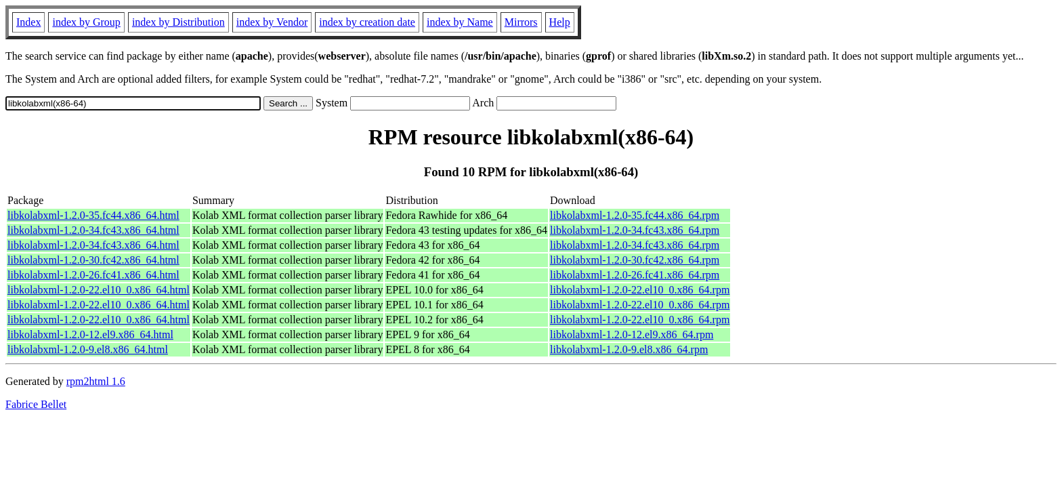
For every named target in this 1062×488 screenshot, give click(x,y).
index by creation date (367, 22)
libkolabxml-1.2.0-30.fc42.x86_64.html (93, 260)
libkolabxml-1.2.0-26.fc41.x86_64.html (93, 275)
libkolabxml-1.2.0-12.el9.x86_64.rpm (631, 334)
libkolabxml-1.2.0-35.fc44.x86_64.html (93, 215)
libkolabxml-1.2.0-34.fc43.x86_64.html (93, 230)
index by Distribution (178, 22)
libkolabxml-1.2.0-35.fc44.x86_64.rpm (634, 215)
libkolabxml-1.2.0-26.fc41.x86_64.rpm (634, 275)
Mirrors (521, 22)
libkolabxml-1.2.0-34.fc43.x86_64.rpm (634, 230)
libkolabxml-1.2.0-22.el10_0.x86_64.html (98, 290)
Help (559, 22)
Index (28, 22)
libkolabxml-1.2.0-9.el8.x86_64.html (87, 349)
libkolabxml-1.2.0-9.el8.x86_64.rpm (629, 349)
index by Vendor (271, 22)
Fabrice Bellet (35, 404)
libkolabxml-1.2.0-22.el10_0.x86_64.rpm (639, 290)
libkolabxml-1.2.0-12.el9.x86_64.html (90, 334)
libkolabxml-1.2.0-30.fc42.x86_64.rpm (634, 260)
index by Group (86, 22)
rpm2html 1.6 (95, 381)
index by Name (460, 22)
